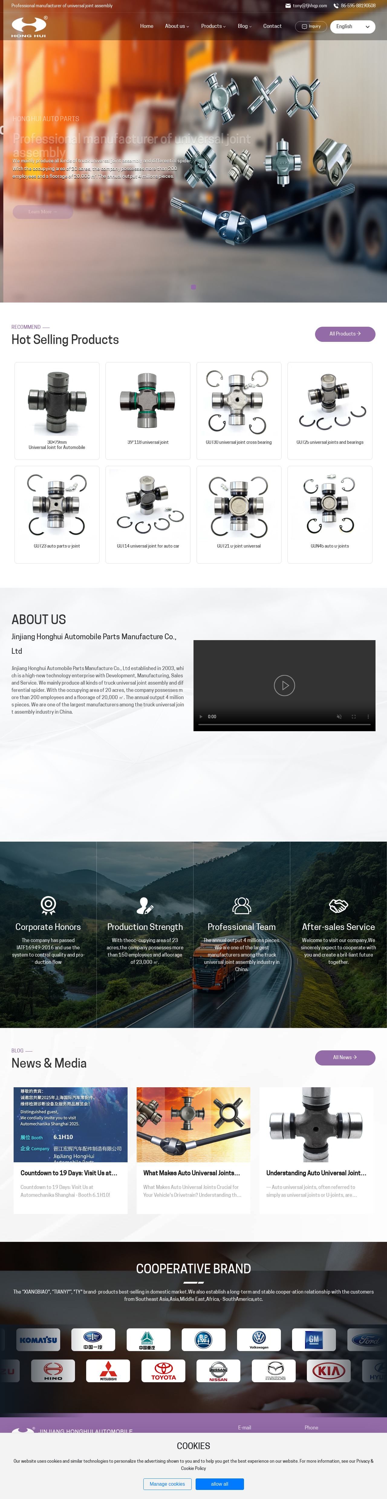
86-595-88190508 (354, 6)
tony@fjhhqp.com (306, 6)
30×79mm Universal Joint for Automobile (57, 445)
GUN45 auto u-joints (330, 546)
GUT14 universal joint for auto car (148, 546)
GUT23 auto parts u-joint (57, 546)
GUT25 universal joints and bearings (330, 442)
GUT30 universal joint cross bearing (239, 442)
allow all (219, 1484)
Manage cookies (167, 1484)
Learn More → (41, 199)
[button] (193, 287)
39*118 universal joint (148, 442)
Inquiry (315, 26)
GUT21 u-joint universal (239, 546)
